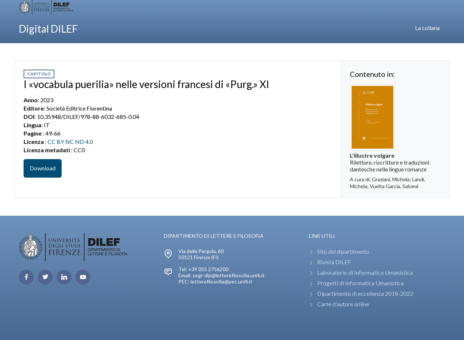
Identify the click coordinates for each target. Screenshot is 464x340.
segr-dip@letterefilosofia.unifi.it (228, 275)
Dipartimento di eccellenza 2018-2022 (365, 293)
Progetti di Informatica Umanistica (360, 282)
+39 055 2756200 (208, 269)
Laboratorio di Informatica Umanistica (365, 272)
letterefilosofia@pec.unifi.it (221, 281)
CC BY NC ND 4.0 (70, 141)
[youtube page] (82, 277)
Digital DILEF (48, 28)
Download (42, 168)
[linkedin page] (64, 277)
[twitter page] (45, 277)
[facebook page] (26, 277)
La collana (427, 27)
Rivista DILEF (334, 261)
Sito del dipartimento (343, 251)
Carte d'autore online (343, 303)
